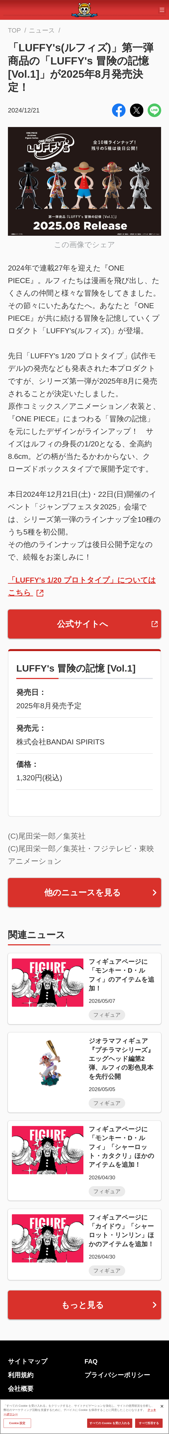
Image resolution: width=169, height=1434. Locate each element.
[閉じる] (162, 1406)
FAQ (90, 1361)
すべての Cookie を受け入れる (110, 1423)
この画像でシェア (84, 245)
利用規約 (20, 1375)
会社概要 (20, 1388)
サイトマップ (28, 1361)
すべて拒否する (149, 1423)
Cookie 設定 (17, 1423)
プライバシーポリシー (117, 1375)
